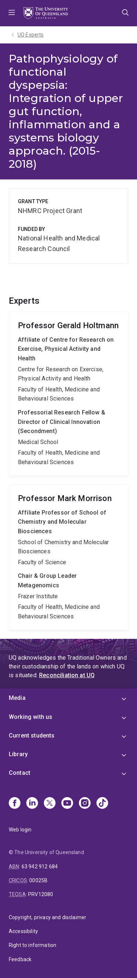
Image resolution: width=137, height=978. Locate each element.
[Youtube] (67, 804)
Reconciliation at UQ (67, 675)
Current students (32, 735)
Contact (19, 772)
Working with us (30, 716)
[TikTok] (102, 804)
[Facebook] (14, 804)
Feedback (20, 959)
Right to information (32, 945)
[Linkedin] (32, 804)
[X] (50, 804)
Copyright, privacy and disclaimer (47, 917)
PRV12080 (40, 894)
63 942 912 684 (40, 866)
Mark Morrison (68, 557)
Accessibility (23, 931)
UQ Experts (31, 35)
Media (17, 697)
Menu (11, 13)
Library (18, 754)
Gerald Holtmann (68, 393)
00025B (38, 880)
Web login (20, 830)
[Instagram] (85, 804)
